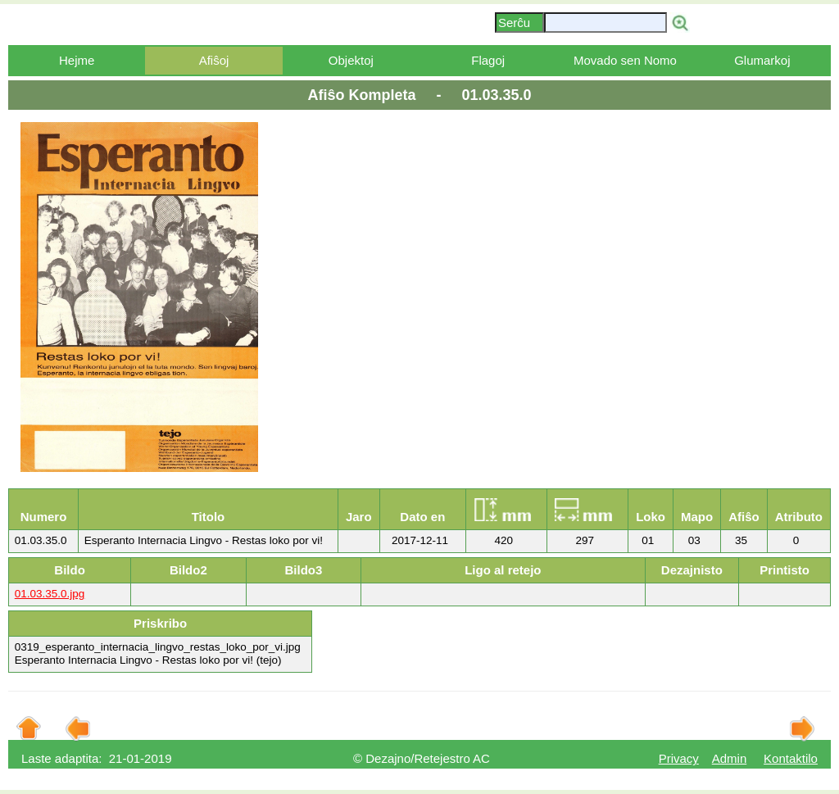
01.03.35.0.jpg (50, 594)
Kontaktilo (791, 758)
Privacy (679, 758)
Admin (729, 758)
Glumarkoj (762, 60)
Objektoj (351, 60)
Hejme (76, 60)
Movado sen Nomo (625, 60)
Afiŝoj (214, 60)
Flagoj (488, 60)
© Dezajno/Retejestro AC (421, 758)
